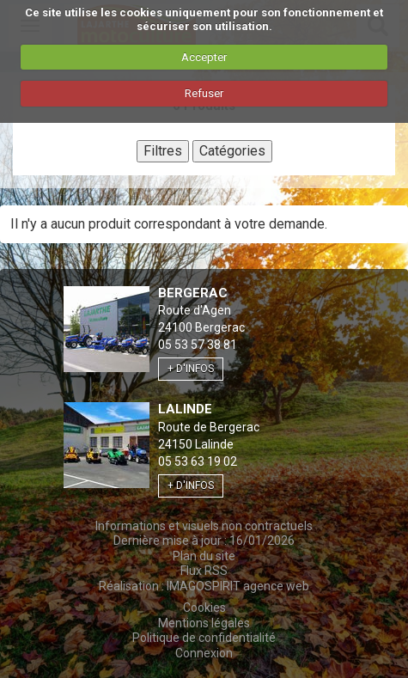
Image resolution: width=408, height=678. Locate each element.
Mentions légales (204, 623)
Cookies (204, 607)
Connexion (204, 653)
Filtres (162, 151)
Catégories (232, 151)
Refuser (204, 93)
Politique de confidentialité (204, 637)
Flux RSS (204, 570)
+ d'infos (190, 369)
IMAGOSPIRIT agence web (238, 586)
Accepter (204, 57)
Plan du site (204, 556)
